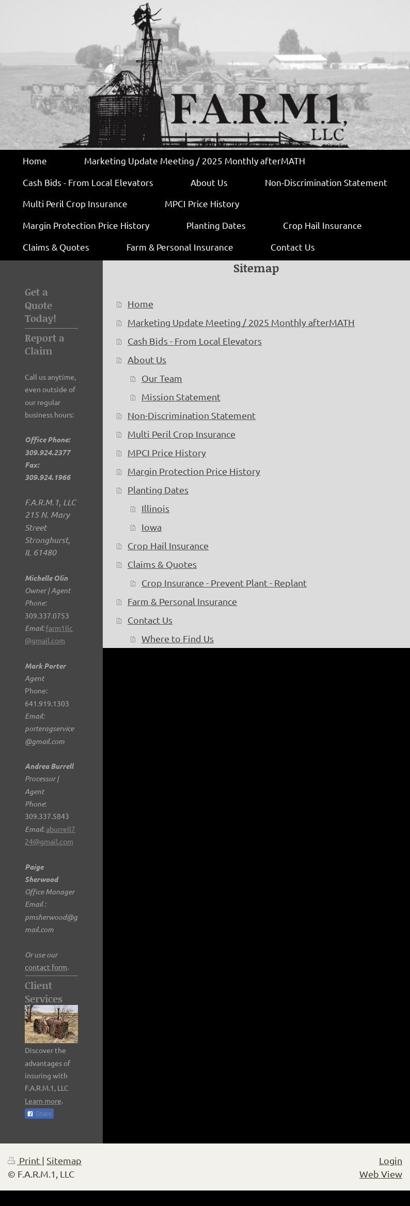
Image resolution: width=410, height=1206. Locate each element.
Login (390, 1160)
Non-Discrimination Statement (192, 415)
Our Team (161, 378)
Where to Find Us (177, 638)
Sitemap (64, 1160)
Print (25, 1160)
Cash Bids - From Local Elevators (195, 340)
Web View (380, 1173)
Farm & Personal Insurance (182, 601)
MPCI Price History (167, 452)
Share (39, 1114)
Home (140, 303)
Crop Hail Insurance (168, 545)
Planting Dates (158, 489)
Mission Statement (180, 396)
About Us (147, 359)
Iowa (151, 526)
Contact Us (150, 619)
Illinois (155, 508)
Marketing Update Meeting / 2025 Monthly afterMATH (241, 322)
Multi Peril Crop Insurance (181, 433)
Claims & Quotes (162, 564)
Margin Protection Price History (194, 471)
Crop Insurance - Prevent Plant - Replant (224, 582)
